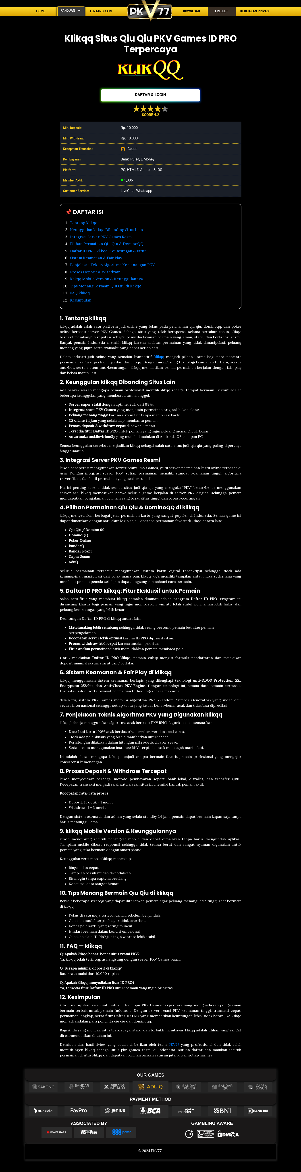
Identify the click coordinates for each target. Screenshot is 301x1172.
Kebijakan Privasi (255, 11)
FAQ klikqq (80, 293)
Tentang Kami (100, 11)
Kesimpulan (80, 300)
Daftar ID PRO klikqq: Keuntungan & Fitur (108, 251)
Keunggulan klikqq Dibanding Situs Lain (106, 229)
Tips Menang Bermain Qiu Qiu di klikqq (105, 286)
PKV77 (173, 1044)
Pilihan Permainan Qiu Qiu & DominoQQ (106, 243)
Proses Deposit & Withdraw (95, 272)
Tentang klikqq (83, 222)
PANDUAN (68, 10)
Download (191, 11)
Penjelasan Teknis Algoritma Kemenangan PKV (112, 264)
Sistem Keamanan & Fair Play (96, 257)
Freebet (221, 11)
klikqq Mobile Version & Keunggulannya (106, 278)
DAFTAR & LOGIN (150, 94)
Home (40, 11)
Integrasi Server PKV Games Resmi (101, 236)
